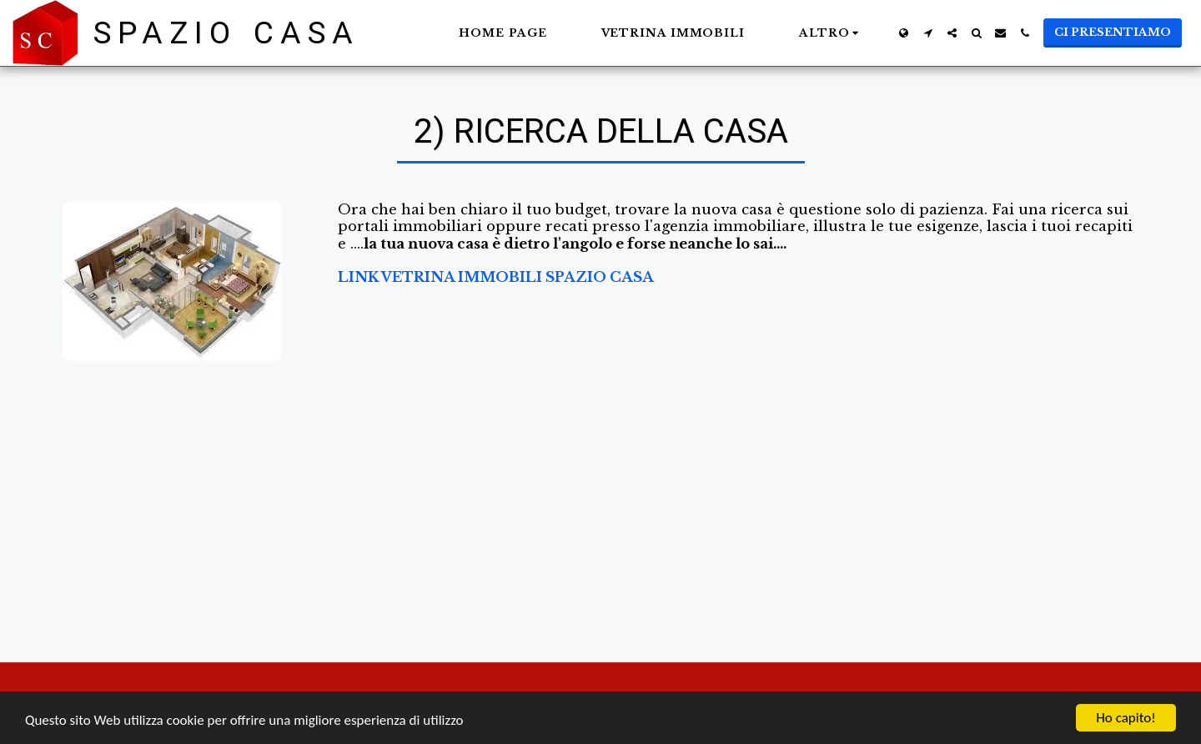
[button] (928, 33)
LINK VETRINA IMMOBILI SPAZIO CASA (496, 277)
